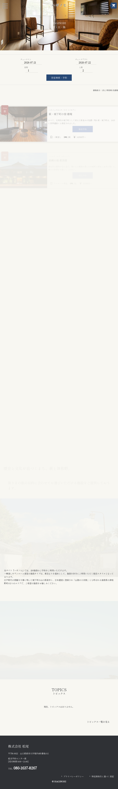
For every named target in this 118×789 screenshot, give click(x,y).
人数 (81, 67)
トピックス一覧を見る (98, 721)
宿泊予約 (83, 131)
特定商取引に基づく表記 (103, 776)
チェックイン (26, 59)
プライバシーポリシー (73, 776)
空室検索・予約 (59, 77)
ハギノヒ (59, 5)
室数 (26, 67)
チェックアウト (81, 59)
